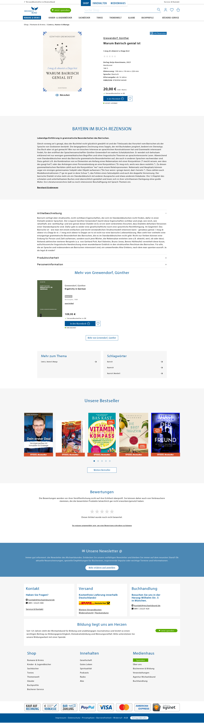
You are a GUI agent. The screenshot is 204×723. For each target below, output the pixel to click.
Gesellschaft (86, 660)
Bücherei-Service (170, 17)
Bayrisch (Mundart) (113, 373)
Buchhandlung (140, 681)
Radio (83, 677)
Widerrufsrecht (86, 613)
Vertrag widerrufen (139, 718)
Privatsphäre (88, 718)
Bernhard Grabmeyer (47, 187)
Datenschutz (74, 718)
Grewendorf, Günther (116, 38)
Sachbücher (84, 17)
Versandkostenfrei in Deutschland (40, 2)
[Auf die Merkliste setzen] (130, 98)
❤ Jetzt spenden (61, 10)
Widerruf (117, 718)
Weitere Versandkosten (90, 610)
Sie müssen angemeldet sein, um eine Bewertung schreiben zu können (102, 525)
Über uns (137, 664)
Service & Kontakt (172, 2)
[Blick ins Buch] (62, 95)
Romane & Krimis (32, 17)
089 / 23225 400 (36, 603)
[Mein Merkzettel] (172, 10)
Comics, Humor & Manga (49, 362)
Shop (86, 3)
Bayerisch (110, 368)
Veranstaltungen (141, 673)
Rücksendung (102, 613)
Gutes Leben (86, 664)
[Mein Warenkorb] (178, 10)
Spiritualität (86, 668)
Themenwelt (116, 17)
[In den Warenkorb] (115, 98)
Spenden (140, 660)
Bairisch (110, 362)
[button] (94, 461)
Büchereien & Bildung (143, 668)
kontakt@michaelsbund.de (41, 600)
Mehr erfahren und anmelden (102, 567)
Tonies (100, 17)
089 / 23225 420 (141, 609)
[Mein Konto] (165, 10)
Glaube (131, 17)
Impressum (60, 718)
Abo (82, 681)
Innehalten (100, 3)
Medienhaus (118, 3)
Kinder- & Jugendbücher (60, 17)
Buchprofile (148, 17)
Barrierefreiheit (103, 718)
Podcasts (84, 673)
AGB (126, 718)
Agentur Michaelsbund (144, 677)
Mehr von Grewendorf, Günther (102, 337)
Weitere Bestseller (102, 470)
